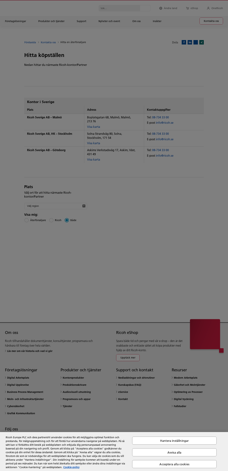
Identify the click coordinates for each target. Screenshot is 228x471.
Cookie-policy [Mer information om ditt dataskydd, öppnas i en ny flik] (71, 467)
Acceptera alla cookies (174, 464)
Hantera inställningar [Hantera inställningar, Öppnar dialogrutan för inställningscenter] (174, 440)
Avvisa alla (174, 452)
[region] (114, 451)
